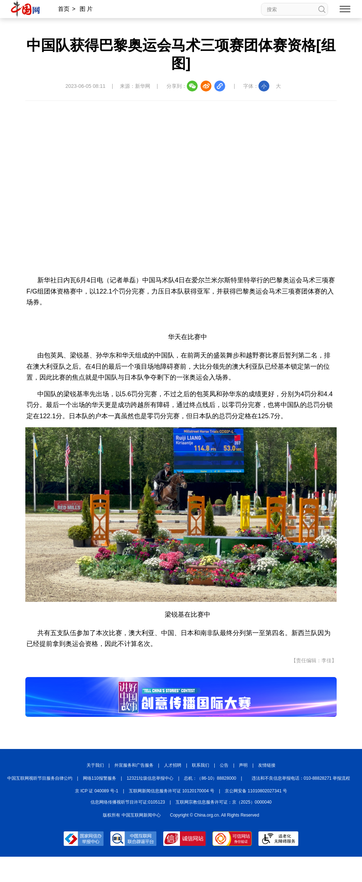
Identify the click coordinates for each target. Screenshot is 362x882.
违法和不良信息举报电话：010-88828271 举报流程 (301, 778)
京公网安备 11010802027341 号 (256, 790)
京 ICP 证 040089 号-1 (96, 790)
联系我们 (200, 765)
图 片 (86, 9)
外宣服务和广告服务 (133, 765)
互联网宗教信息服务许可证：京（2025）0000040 (224, 802)
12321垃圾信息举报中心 (150, 778)
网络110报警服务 (99, 778)
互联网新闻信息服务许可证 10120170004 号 (171, 790)
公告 (224, 765)
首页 (64, 9)
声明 (243, 765)
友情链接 (266, 765)
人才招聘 (172, 765)
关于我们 (95, 765)
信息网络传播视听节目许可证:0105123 (127, 802)
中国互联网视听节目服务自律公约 (39, 778)
